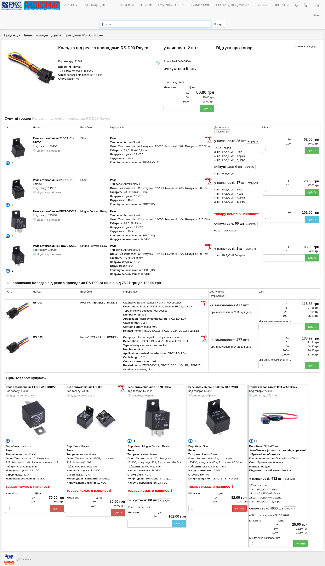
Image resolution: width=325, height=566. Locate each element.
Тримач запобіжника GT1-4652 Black (273, 387)
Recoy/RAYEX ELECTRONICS (99, 302)
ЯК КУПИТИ (126, 5)
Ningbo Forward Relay (93, 211)
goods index (24, 559)
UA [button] (316, 15)
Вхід (316, 5)
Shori (83, 138)
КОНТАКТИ (281, 5)
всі (222, 131)
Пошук (218, 24)
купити (207, 108)
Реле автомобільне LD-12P (84, 387)
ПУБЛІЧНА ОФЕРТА (171, 5)
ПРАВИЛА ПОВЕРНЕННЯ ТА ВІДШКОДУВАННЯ (220, 5)
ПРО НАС (146, 5)
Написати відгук (306, 46)
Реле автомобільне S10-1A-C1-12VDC (213, 387)
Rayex (77, 66)
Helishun (26, 446)
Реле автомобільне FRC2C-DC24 (54, 211)
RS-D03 (37, 302)
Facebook (262, 5)
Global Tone (271, 446)
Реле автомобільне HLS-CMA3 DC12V (31, 387)
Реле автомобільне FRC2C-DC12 (54, 245)
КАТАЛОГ (70, 5)
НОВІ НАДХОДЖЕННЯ (98, 5)
